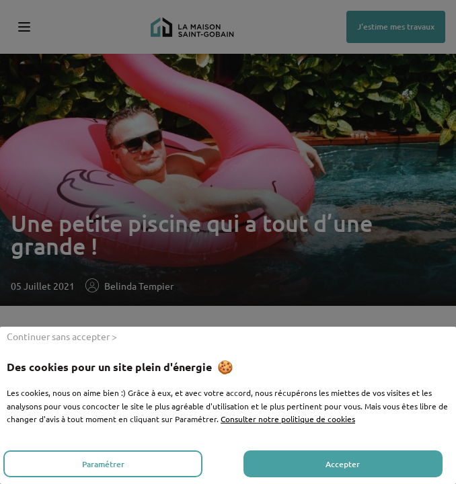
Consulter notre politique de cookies (288, 418)
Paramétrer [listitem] (103, 464)
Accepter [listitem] (343, 464)
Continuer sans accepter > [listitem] (62, 336)
